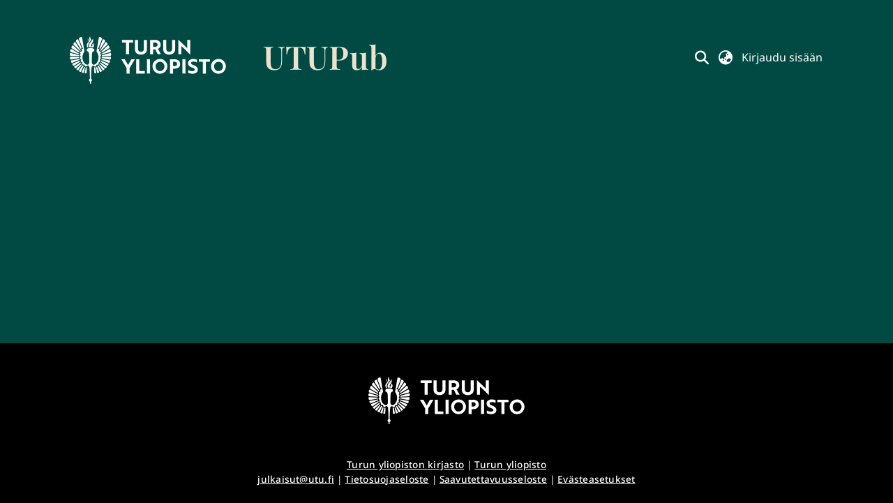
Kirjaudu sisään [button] (782, 57)
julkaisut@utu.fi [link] (295, 479)
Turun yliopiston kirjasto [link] (405, 464)
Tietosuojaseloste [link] (386, 479)
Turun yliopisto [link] (510, 464)
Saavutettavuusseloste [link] (493, 479)
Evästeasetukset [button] (596, 479)
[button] (702, 57)
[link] (229, 60)
